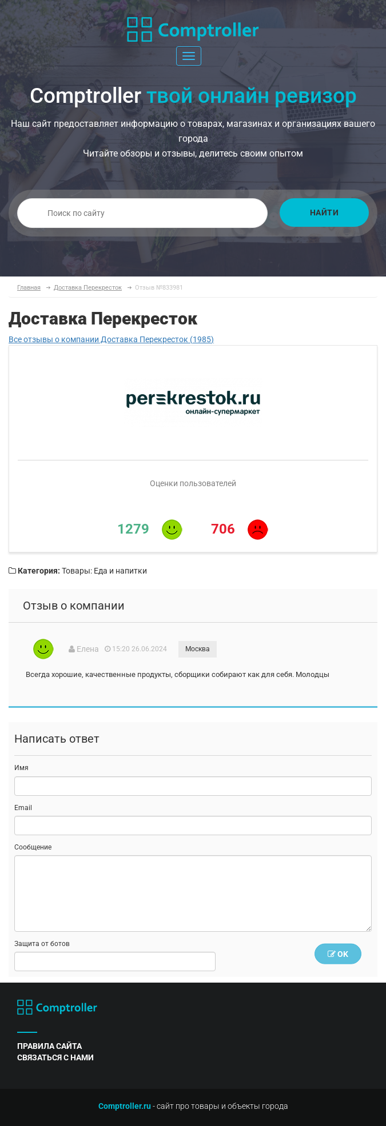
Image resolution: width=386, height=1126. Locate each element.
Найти (324, 212)
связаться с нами (55, 1057)
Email (23, 808)
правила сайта (49, 1046)
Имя (21, 768)
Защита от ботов (42, 944)
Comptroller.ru (124, 1106)
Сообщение (32, 847)
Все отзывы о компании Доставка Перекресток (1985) (111, 339)
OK (338, 954)
